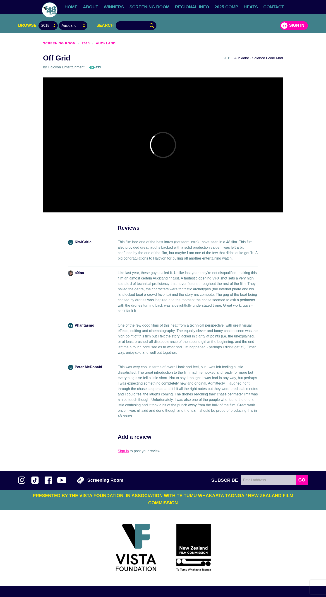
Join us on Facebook (48, 480)
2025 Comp (226, 7)
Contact (273, 7)
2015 (86, 43)
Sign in (296, 25)
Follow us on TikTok (35, 480)
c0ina (79, 273)
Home (71, 7)
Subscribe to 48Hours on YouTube (61, 480)
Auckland (105, 43)
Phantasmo (84, 325)
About (90, 7)
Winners (114, 7)
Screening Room (149, 7)
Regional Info (192, 7)
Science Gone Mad (267, 58)
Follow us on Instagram (21, 480)
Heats (251, 7)
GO (301, 479)
